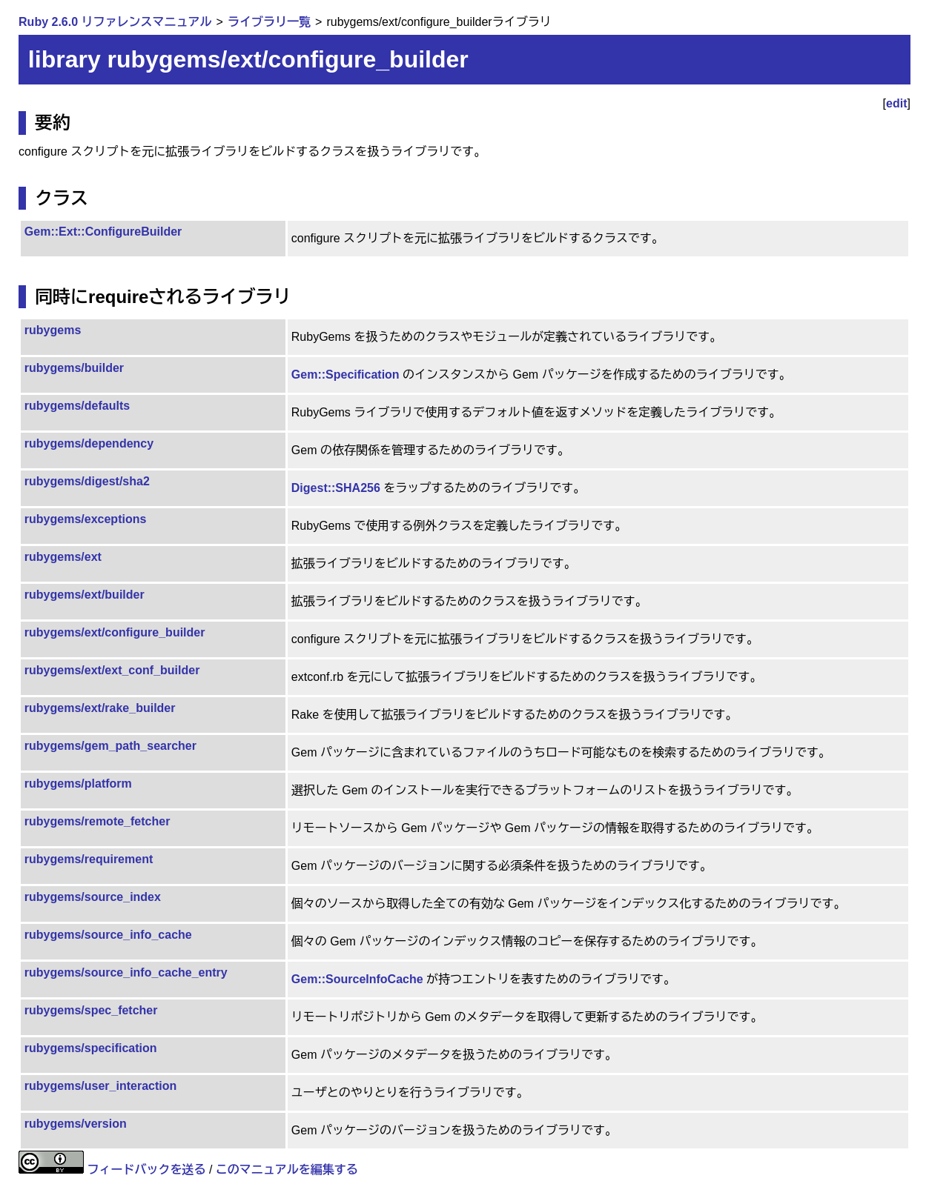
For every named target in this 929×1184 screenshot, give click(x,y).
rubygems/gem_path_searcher (110, 745)
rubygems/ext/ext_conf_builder (112, 670)
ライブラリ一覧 (269, 22)
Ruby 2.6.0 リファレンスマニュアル (115, 22)
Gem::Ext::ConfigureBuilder (103, 231)
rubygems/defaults (77, 405)
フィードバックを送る (146, 1169)
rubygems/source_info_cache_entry (126, 972)
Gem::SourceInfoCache (357, 979)
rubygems (52, 330)
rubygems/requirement (88, 859)
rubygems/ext (63, 557)
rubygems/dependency (88, 443)
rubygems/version (75, 1123)
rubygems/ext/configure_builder (114, 632)
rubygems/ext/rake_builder (100, 708)
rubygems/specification (90, 1048)
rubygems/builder (74, 368)
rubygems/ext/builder (84, 594)
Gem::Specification (345, 374)
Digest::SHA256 (335, 488)
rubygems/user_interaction (100, 1086)
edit (896, 103)
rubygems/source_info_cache (108, 934)
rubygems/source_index (92, 897)
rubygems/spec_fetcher (91, 1010)
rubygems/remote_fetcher (97, 821)
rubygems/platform (78, 783)
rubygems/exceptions (85, 519)
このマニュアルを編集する (287, 1169)
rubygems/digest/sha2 (87, 481)
